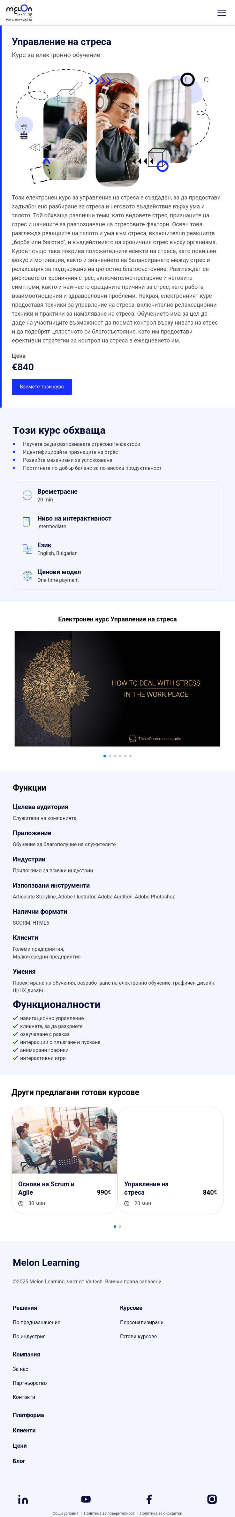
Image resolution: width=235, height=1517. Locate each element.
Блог (19, 1461)
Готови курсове (138, 1336)
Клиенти (24, 1430)
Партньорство (30, 1383)
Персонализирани (141, 1322)
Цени (20, 1445)
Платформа (28, 1415)
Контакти (24, 1397)
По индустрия (29, 1336)
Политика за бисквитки (161, 1513)
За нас (20, 1369)
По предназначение (36, 1322)
